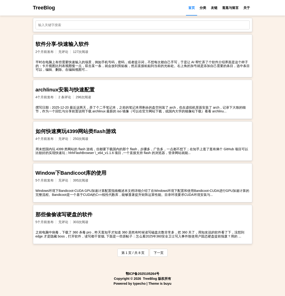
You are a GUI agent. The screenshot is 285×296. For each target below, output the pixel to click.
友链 (214, 8)
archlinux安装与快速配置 (65, 90)
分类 (203, 8)
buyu (167, 283)
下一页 (159, 253)
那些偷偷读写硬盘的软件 (64, 214)
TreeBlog (44, 8)
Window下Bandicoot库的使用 (71, 173)
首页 (191, 8)
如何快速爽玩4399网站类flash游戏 (76, 131)
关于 (246, 8)
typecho (139, 283)
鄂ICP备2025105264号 (142, 274)
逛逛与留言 (230, 8)
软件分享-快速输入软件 (62, 44)
